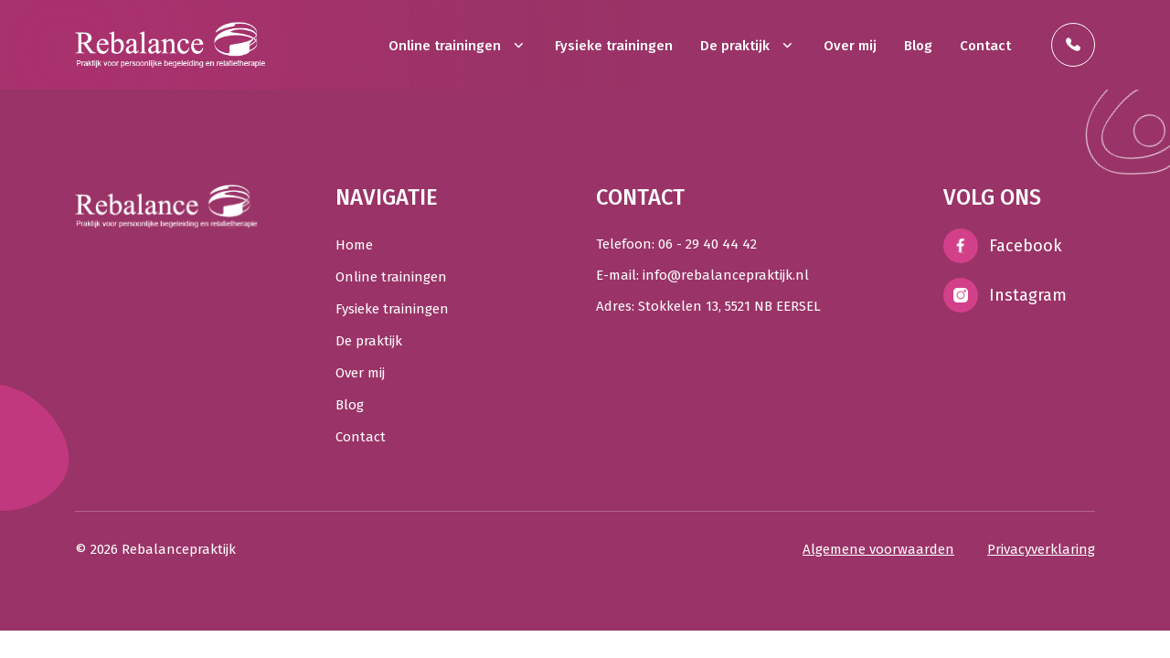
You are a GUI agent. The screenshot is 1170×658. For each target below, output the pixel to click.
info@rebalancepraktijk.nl (726, 275)
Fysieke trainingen (614, 45)
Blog (918, 45)
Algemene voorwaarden (878, 549)
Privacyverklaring (1041, 549)
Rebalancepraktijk (179, 549)
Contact (985, 45)
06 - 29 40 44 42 (707, 244)
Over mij (850, 45)
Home (354, 245)
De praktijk (748, 45)
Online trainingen (457, 45)
